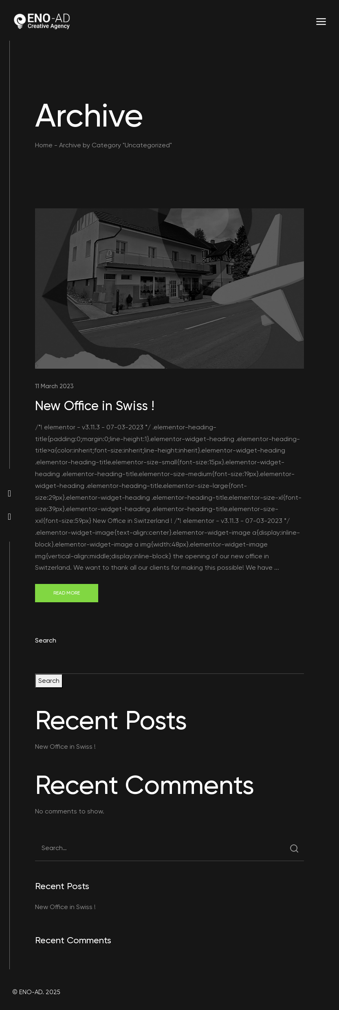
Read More (66, 593)
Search (45, 640)
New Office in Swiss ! (94, 405)
